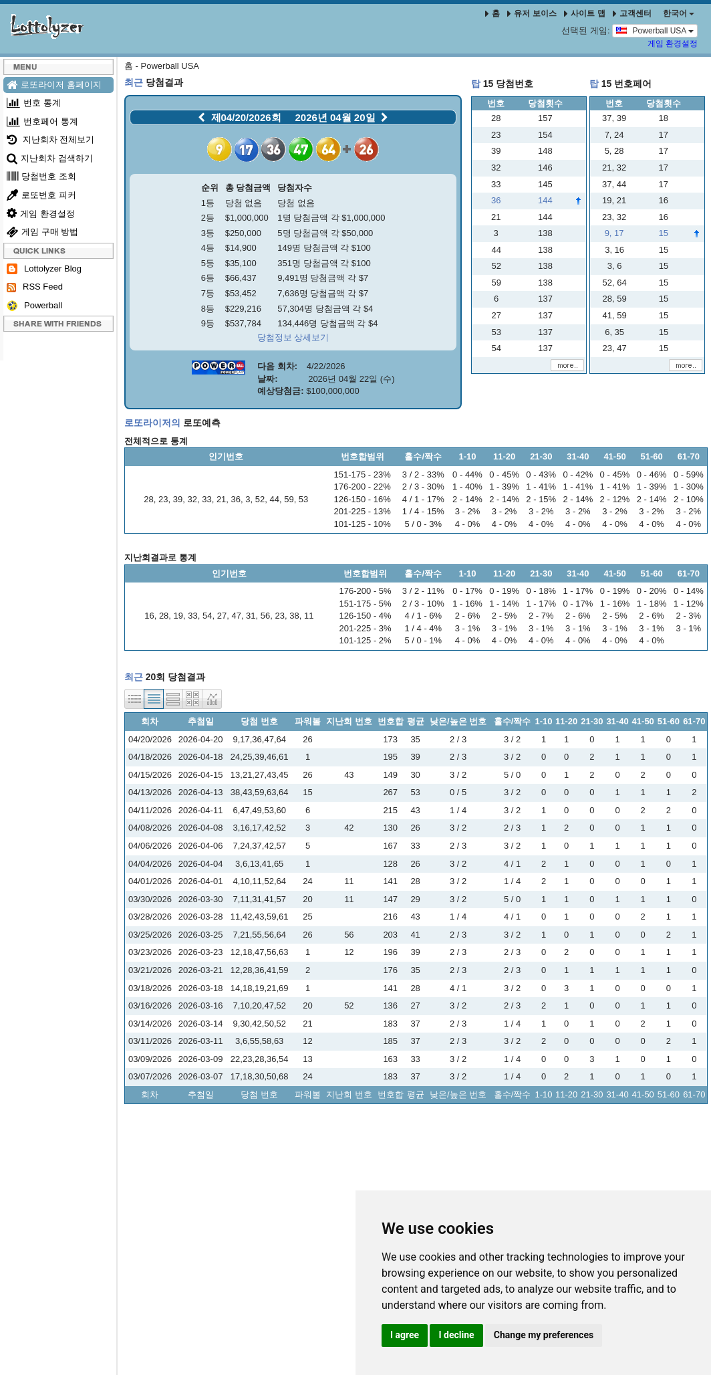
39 (177, 499)
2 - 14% (467, 499)
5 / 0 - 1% (423, 640)
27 (222, 616)
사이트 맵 (585, 13)
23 (163, 499)
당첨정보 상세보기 (293, 337)
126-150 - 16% (362, 499)
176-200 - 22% (362, 487)
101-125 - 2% (365, 640)
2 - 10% (689, 499)
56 (265, 616)
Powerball (34, 306)
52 (260, 499)
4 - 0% (467, 524)
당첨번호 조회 (41, 176)
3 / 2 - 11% (423, 591)
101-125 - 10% (362, 524)
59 (288, 499)
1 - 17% (541, 604)
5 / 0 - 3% (423, 524)
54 (207, 616)
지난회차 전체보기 (50, 139)
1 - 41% (541, 487)
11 (308, 616)
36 (236, 499)
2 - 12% (615, 499)
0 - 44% (467, 474)
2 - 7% (541, 616)
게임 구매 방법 (42, 232)
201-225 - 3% (365, 628)
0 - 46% (652, 474)
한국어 (678, 13)
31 (250, 616)
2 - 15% (541, 499)
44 (274, 499)
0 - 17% (467, 591)
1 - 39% (504, 487)
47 (236, 616)
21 (221, 499)
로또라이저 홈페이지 (54, 85)
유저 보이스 (531, 13)
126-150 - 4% (365, 616)
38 (294, 616)
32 (191, 499)
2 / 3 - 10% (423, 604)
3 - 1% (467, 628)
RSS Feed (35, 287)
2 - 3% (689, 616)
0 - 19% (504, 591)
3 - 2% (467, 511)
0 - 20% (652, 591)
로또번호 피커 (41, 195)
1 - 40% (467, 487)
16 (149, 616)
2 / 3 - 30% (423, 487)
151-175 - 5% (365, 604)
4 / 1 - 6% (423, 616)
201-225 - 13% (362, 511)
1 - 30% (689, 487)
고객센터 (632, 13)
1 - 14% (504, 604)
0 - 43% (541, 474)
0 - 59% (689, 474)
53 (303, 499)
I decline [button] (456, 1335)
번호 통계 (34, 103)
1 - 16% (467, 604)
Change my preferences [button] (543, 1335)
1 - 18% (652, 604)
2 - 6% (467, 616)
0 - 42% (578, 474)
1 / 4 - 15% (423, 511)
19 (178, 616)
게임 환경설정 (673, 43)
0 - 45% (504, 474)
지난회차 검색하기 (50, 158)
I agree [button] (404, 1335)
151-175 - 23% (362, 474)
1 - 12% (689, 604)
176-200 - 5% (365, 591)
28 (148, 499)
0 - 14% (689, 591)
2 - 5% (504, 616)
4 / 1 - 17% (423, 499)
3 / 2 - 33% (423, 474)
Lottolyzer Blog (44, 269)
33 (206, 499)
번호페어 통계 (42, 121)
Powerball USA (655, 30)
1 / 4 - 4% (423, 628)
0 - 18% (541, 591)
